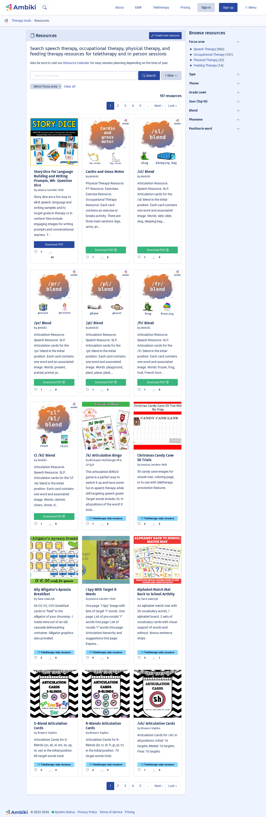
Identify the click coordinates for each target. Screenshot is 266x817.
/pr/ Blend (42, 323)
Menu (250, 7)
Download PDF (54, 244)
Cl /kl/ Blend (44, 455)
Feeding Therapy (205, 65)
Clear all (69, 86)
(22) (209, 60)
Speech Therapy (205, 49)
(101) (213, 54)
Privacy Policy (87, 812)
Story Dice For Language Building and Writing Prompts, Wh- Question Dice (53, 178)
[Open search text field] (44, 7)
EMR (138, 7)
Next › (158, 105)
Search (149, 75)
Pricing (185, 7)
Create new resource (165, 35)
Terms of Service (111, 812)
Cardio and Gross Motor (105, 171)
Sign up (228, 7)
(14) (208, 65)
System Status (65, 812)
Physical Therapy (206, 60)
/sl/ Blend (145, 171)
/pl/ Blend (94, 323)
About (119, 7)
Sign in (206, 7)
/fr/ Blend (145, 323)
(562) (209, 49)
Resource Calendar (76, 63)
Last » (172, 105)
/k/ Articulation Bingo (104, 455)
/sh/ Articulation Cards (156, 723)
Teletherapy (161, 7)
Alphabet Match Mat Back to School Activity (156, 591)
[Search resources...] (83, 75)
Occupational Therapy (209, 54)
